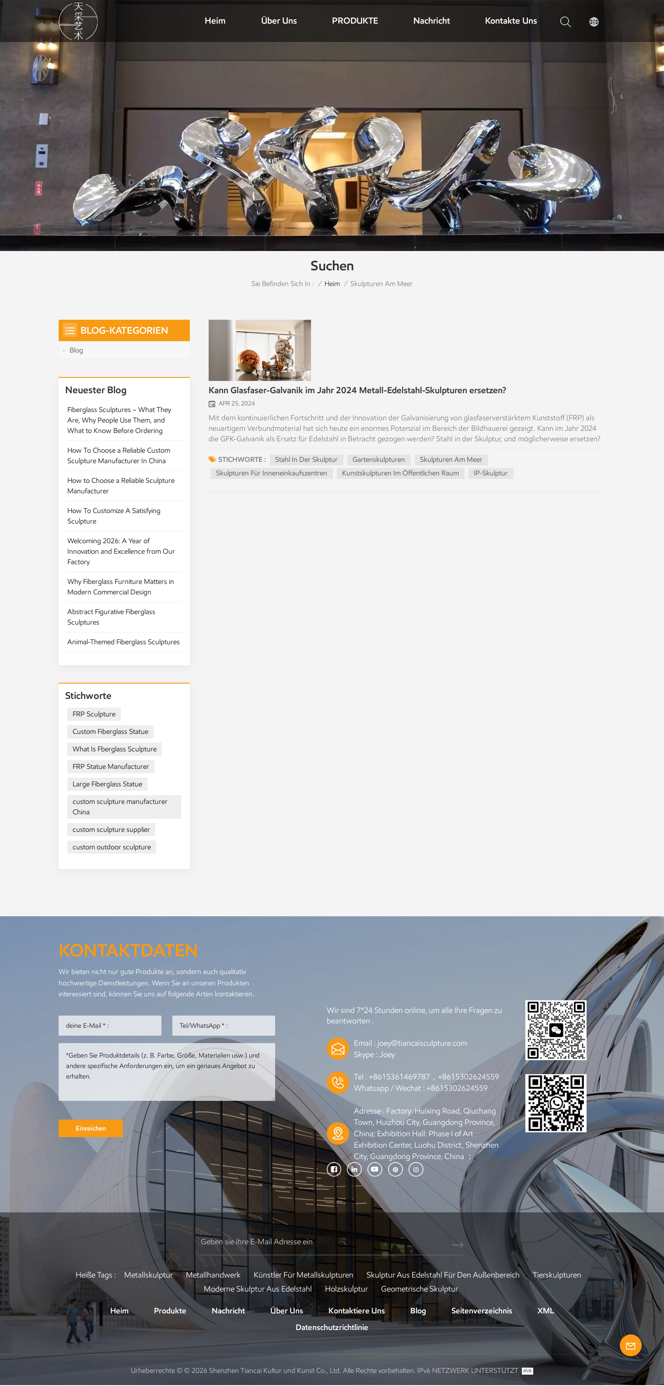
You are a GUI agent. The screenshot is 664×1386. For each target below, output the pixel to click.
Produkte (170, 1311)
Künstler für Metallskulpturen (303, 1275)
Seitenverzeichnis (481, 1311)
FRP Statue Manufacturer (111, 767)
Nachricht (431, 20)
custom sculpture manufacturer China (120, 807)
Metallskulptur (148, 1275)
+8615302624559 (457, 1088)
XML (546, 1311)
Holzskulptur (346, 1289)
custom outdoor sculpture (112, 847)
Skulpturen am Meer (451, 461)
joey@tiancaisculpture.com (422, 1043)
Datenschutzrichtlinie (332, 1328)
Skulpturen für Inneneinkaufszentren (271, 475)
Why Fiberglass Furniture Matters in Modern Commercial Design (120, 586)
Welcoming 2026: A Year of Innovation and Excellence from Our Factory (121, 551)
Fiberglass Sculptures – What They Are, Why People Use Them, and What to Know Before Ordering (119, 420)
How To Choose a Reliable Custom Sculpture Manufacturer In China (118, 455)
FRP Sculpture (94, 714)
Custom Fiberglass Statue (110, 732)
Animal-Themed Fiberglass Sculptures (123, 642)
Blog (76, 350)
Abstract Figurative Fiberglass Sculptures (111, 616)
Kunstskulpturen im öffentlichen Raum (400, 475)
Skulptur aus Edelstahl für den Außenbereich (443, 1275)
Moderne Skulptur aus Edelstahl (258, 1289)
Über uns (279, 20)
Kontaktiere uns (357, 1311)
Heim (215, 20)
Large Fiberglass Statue (107, 784)
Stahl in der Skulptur (306, 461)
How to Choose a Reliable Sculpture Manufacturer (121, 485)
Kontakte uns (511, 20)
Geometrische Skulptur (419, 1289)
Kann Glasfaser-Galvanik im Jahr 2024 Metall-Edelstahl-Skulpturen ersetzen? (357, 392)
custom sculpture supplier (111, 830)
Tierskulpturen (557, 1275)
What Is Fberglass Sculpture (115, 749)
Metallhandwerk (213, 1275)
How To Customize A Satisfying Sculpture (114, 515)
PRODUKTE (355, 20)
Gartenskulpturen (379, 461)
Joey (387, 1054)
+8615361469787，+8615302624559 (434, 1077)
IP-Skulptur (491, 475)
